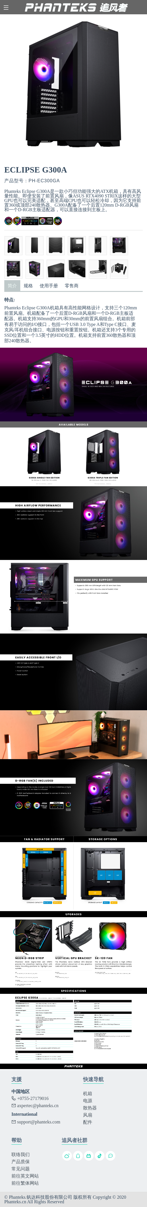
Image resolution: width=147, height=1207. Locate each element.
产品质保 (20, 1161)
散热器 (90, 1107)
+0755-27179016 (30, 1098)
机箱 (87, 1093)
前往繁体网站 (25, 1183)
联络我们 (20, 1154)
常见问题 (20, 1168)
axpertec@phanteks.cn (35, 1105)
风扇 (87, 1115)
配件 (87, 1122)
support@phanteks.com (35, 1121)
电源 (87, 1100)
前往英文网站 (25, 1176)
